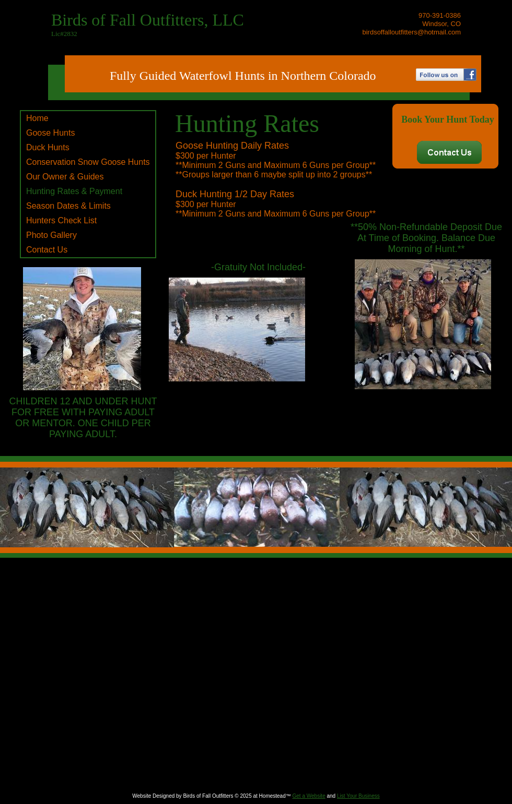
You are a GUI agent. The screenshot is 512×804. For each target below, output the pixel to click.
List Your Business (358, 796)
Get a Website (309, 796)
